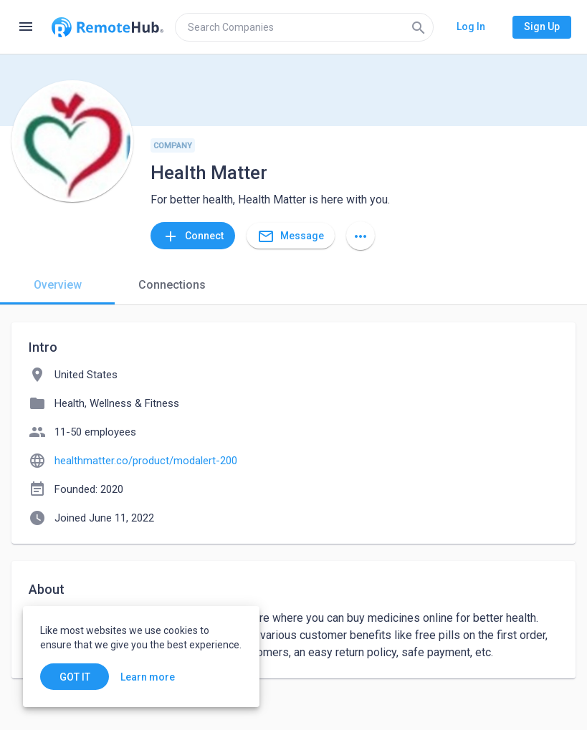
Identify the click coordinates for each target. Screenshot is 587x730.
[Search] (418, 27)
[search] (304, 27)
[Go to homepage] (107, 27)
